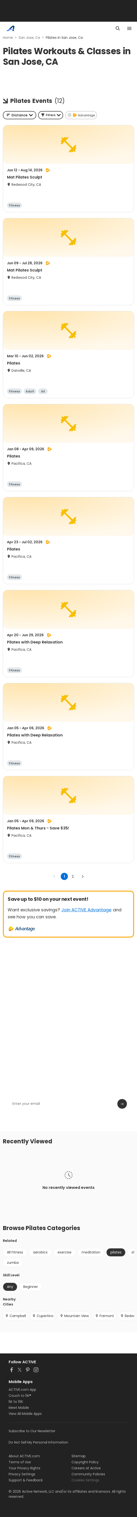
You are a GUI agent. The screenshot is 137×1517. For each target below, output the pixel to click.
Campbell (15, 1315)
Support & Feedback (26, 1480)
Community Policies (88, 1474)
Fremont (104, 1315)
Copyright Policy (85, 1462)
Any (10, 1286)
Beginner (30, 1286)
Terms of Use (20, 1462)
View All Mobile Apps (25, 1413)
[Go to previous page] (54, 876)
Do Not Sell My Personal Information (38, 1442)
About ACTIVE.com (24, 1456)
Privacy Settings (22, 1474)
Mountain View (74, 1315)
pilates (115, 1252)
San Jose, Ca (29, 37)
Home (8, 37)
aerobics (40, 1252)
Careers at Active (86, 1468)
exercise (64, 1252)
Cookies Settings (85, 1480)
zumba (13, 1262)
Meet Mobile (19, 1407)
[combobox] (19, 115)
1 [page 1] (64, 876)
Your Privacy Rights (24, 1468)
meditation (91, 1252)
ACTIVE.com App (22, 1389)
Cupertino (43, 1315)
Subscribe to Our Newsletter (32, 1431)
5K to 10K (16, 1401)
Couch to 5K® (20, 1395)
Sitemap (78, 1456)
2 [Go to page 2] (73, 876)
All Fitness (15, 1252)
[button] (50, 115)
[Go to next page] (82, 876)
